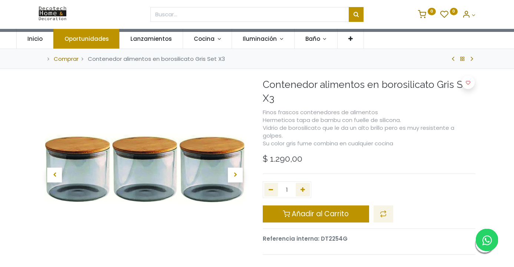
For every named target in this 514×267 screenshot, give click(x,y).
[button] (373, 39)
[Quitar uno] (271, 190)
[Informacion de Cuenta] (468, 15)
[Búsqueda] (356, 14)
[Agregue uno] (303, 190)
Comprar (66, 59)
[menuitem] (57, 39)
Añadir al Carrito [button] (316, 214)
